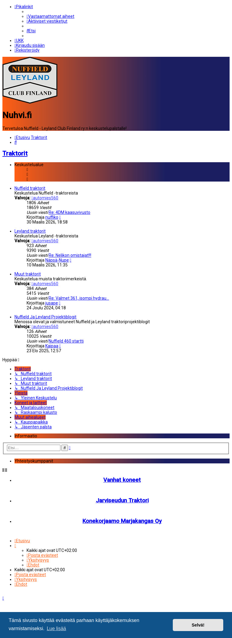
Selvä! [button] (198, 625)
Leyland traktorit (30, 231)
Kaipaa (51, 345)
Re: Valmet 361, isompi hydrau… (79, 298)
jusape (51, 303)
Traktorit (14, 153)
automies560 (44, 197)
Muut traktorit (27, 274)
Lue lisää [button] (56, 628)
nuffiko (51, 217)
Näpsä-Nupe (57, 260)
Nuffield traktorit (29, 188)
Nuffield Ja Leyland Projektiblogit (45, 316)
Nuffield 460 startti (66, 341)
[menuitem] (50, 16)
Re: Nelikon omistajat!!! (70, 255)
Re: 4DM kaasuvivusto (69, 212)
